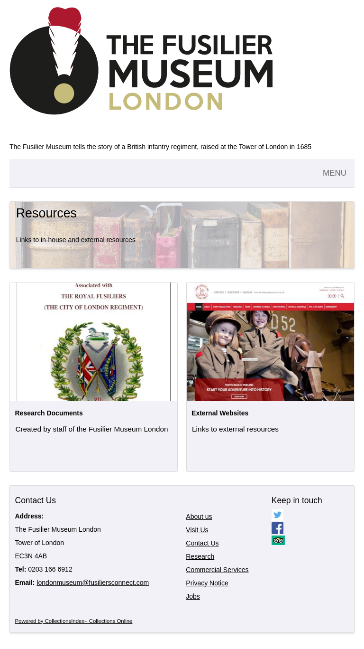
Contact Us (202, 543)
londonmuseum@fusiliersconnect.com (92, 582)
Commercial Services (217, 570)
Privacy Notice (207, 583)
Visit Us (197, 530)
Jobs (193, 596)
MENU (334, 173)
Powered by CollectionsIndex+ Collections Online (74, 621)
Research (200, 556)
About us (199, 516)
